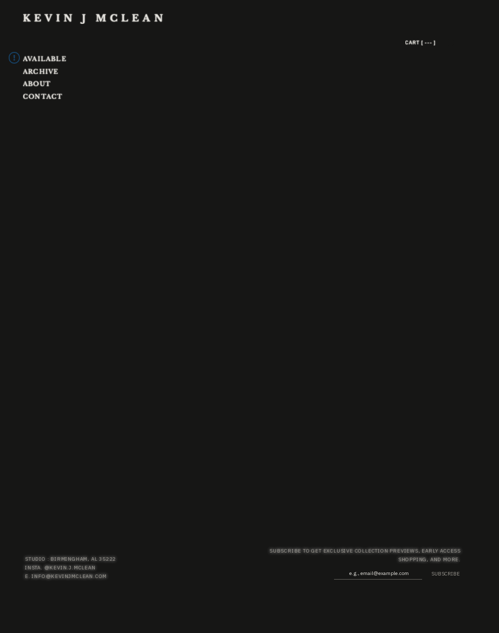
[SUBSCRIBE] (441, 573)
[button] (450, 42)
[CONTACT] (49, 96)
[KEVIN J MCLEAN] (109, 18)
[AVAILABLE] (59, 59)
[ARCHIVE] (65, 71)
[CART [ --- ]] (441, 42)
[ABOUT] (49, 83)
